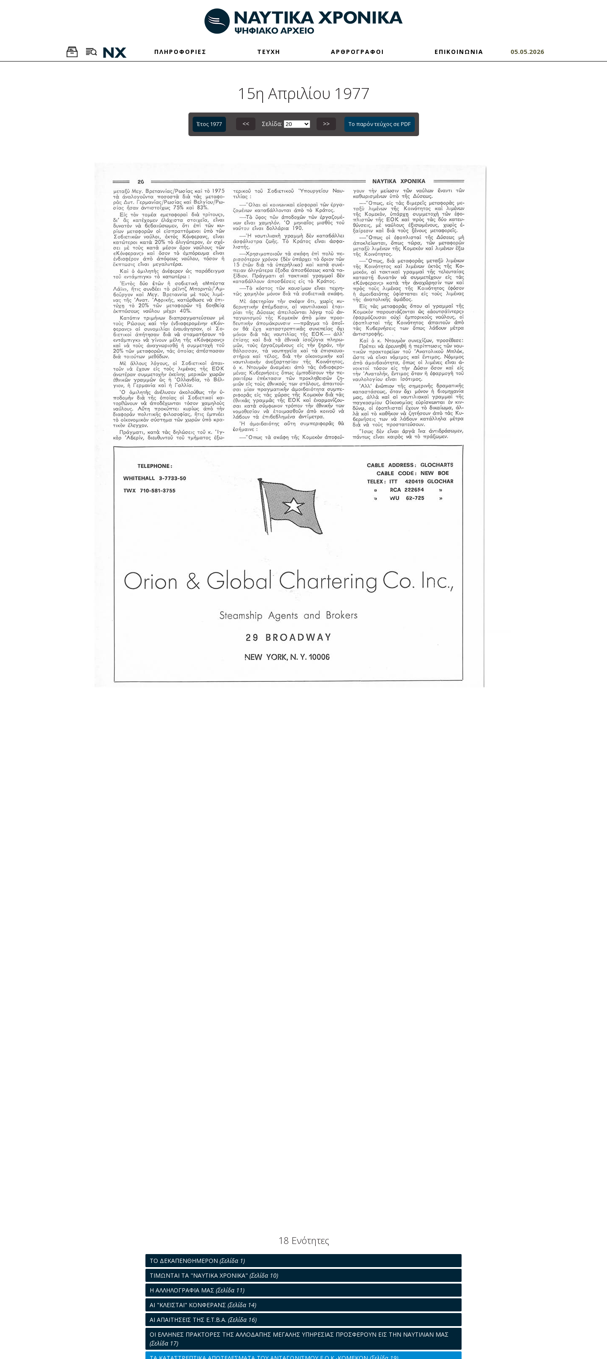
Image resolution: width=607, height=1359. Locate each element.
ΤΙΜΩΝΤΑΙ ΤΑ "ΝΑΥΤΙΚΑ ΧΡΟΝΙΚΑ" (214, 1275)
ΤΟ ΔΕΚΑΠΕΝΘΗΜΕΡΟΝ (197, 1261)
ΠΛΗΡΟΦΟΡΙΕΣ (180, 52)
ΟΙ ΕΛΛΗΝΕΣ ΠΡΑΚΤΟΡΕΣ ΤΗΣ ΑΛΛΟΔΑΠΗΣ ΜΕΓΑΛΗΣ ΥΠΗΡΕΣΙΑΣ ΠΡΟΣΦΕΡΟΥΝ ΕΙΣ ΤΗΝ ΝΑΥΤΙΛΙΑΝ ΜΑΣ (299, 1338)
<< (245, 124)
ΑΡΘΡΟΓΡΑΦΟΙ (357, 52)
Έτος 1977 (209, 124)
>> (326, 124)
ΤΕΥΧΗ (268, 52)
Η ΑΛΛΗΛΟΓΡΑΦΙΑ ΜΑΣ (197, 1290)
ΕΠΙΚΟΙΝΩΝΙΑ (459, 52)
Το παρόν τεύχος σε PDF (380, 124)
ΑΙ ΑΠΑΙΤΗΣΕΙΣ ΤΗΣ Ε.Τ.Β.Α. (203, 1320)
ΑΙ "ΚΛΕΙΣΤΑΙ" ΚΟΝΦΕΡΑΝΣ (203, 1305)
